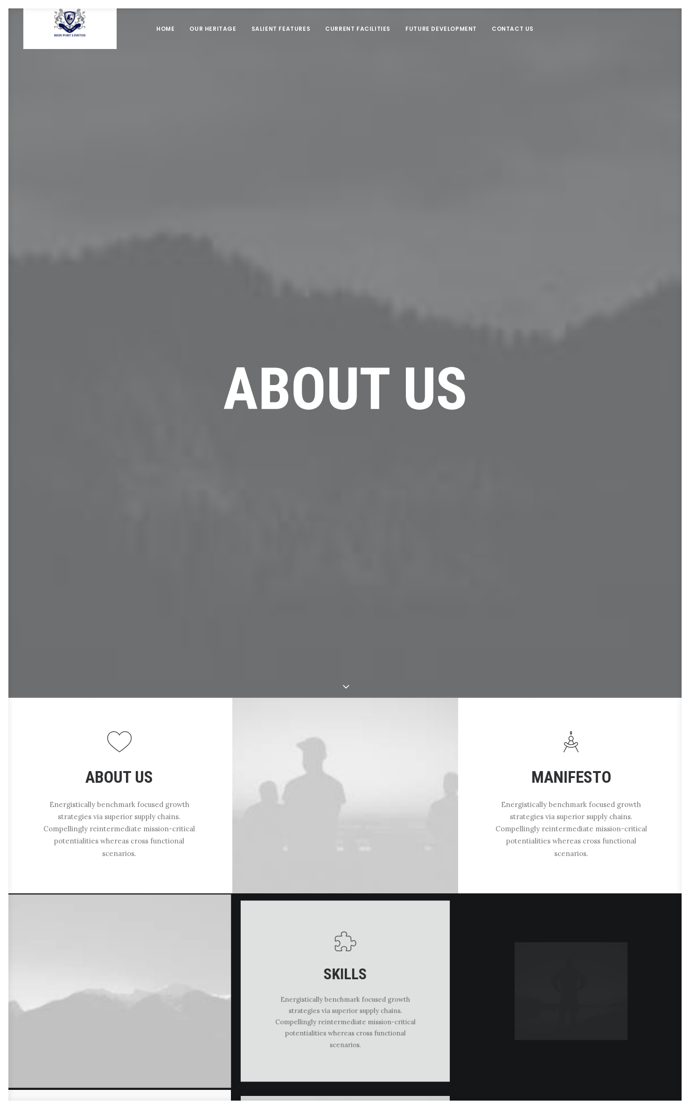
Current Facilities (357, 44)
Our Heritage (212, 44)
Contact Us (513, 44)
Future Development (441, 44)
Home (165, 44)
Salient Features (281, 44)
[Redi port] (69, 44)
